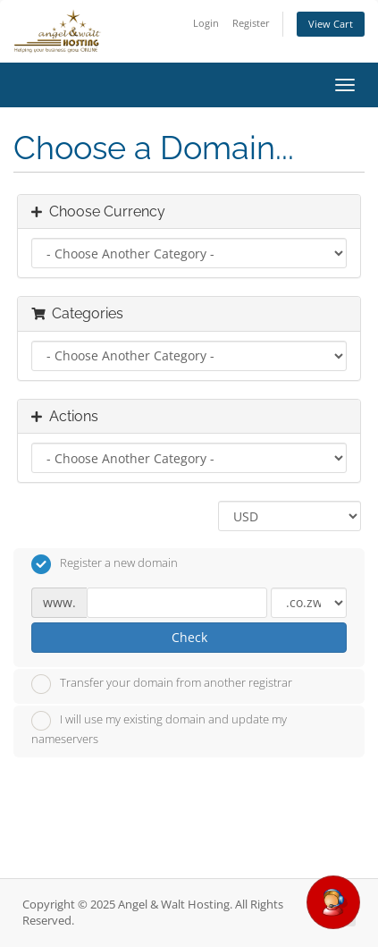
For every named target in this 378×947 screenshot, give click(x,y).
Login (206, 23)
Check (189, 637)
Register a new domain (104, 564)
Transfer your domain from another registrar (161, 684)
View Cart (330, 23)
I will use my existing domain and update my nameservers (159, 729)
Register (251, 23)
